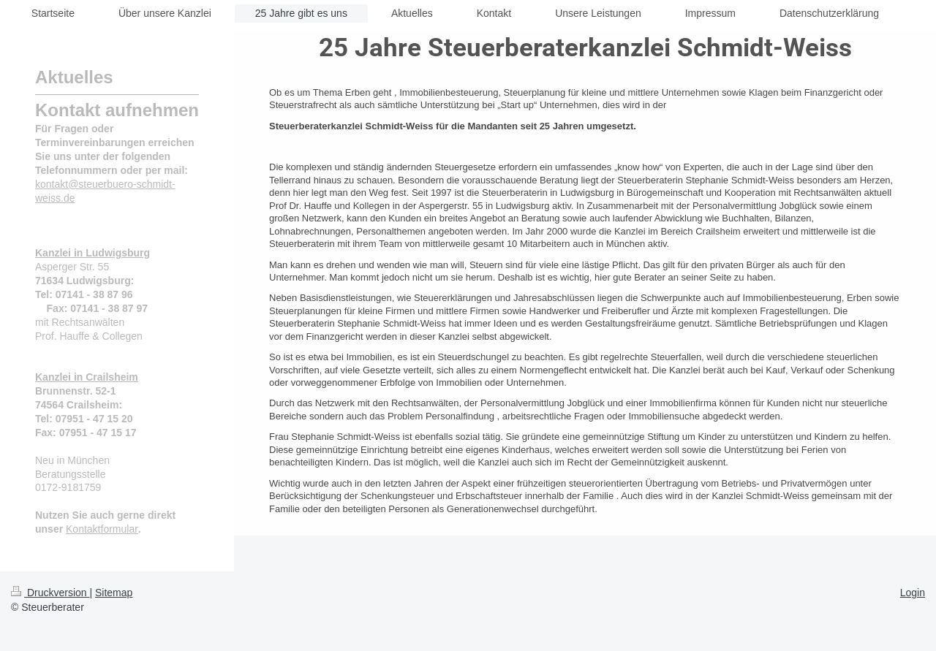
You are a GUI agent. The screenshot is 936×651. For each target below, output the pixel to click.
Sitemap (113, 592)
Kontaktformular (102, 529)
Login (912, 592)
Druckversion (50, 592)
